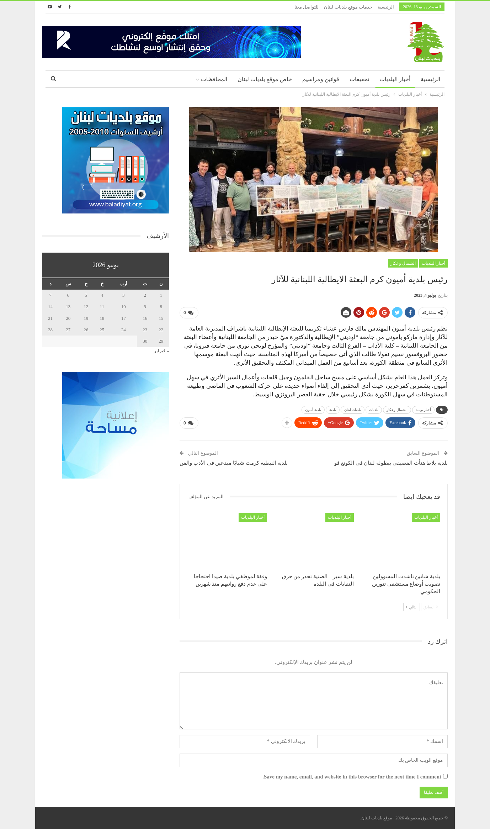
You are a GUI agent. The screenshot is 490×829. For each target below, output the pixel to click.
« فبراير (161, 350)
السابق (431, 607)
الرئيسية (386, 7)
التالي (411, 607)
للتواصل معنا (306, 7)
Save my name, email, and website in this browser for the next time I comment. (351, 777)
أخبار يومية (423, 410)
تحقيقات (359, 79)
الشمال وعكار (403, 263)
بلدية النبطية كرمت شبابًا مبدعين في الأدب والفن (234, 463)
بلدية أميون (313, 410)
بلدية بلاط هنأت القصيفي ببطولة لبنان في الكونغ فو (391, 463)
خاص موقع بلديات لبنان (265, 79)
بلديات (373, 410)
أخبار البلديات (394, 79)
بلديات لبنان (352, 410)
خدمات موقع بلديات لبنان (348, 7)
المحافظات (214, 79)
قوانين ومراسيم (320, 79)
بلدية (332, 410)
